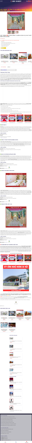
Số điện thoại (1, 138)
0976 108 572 (5, 138)
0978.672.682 (5, 439)
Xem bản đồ (7, 168)
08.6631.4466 (28, 251)
